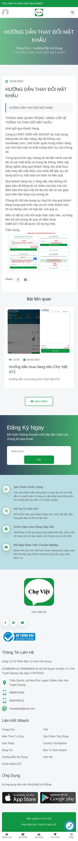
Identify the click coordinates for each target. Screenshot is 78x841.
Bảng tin (7, 750)
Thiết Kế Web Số (46, 824)
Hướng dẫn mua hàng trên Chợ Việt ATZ (38, 369)
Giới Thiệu (8, 743)
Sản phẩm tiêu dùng (56, 736)
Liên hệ (47, 757)
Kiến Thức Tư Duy (13, 736)
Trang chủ (23, 48)
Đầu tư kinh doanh (55, 750)
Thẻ (45, 729)
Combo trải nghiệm (55, 743)
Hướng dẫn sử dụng (48, 48)
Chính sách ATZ (11, 763)
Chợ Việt (46, 818)
